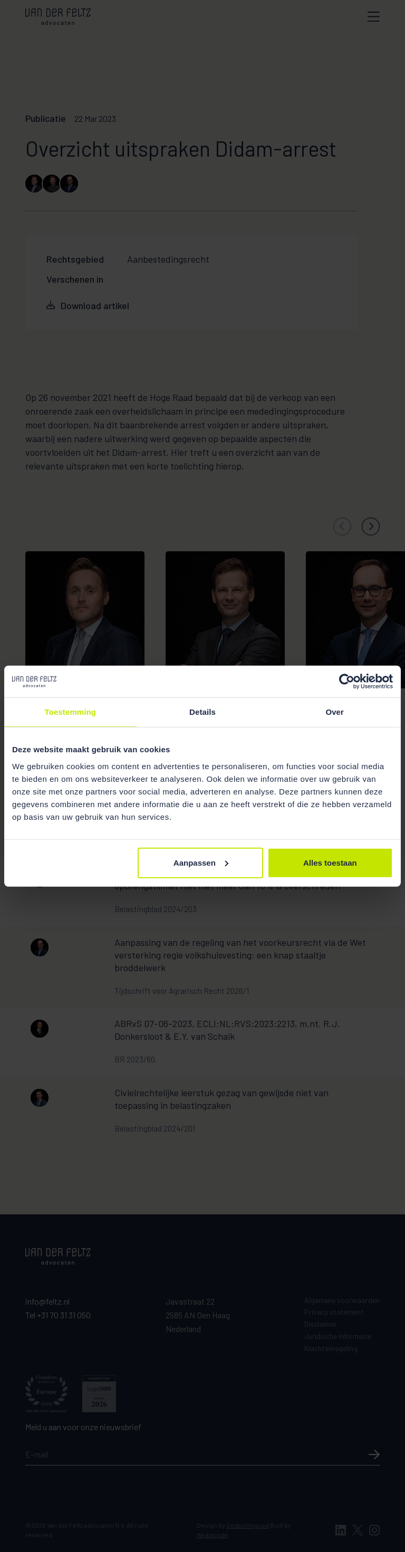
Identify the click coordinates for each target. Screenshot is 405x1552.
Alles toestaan (330, 862)
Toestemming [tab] (71, 711)
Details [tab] (202, 711)
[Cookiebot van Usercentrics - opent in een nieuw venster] (347, 681)
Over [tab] (334, 711)
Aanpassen (200, 862)
